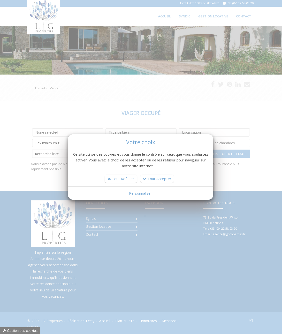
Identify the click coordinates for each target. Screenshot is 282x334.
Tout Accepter (157, 178)
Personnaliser (140, 193)
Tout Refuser (121, 178)
